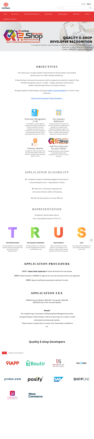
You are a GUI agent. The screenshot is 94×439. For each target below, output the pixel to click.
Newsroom (77, 14)
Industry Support (63, 14)
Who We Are (15, 14)
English (83, 4)
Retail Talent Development (32, 14)
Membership (49, 14)
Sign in (89, 4)
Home (5, 14)
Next (90, 239)
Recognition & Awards (10, 19)
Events (88, 14)
